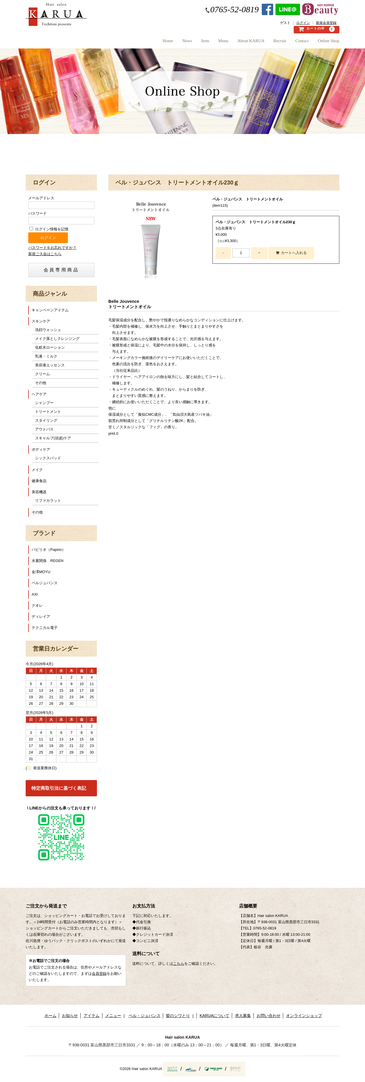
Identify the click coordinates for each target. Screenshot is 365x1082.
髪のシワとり (178, 1015)
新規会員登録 (326, 23)
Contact (297, 42)
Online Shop (328, 42)
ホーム (50, 1015)
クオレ (37, 605)
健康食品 (39, 481)
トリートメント (48, 411)
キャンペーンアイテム (50, 310)
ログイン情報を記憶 (48, 229)
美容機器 (39, 492)
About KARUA (235, 42)
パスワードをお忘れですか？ (52, 247)
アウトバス (44, 429)
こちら (178, 963)
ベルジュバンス (45, 583)
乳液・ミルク (46, 356)
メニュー (113, 1015)
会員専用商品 (61, 269)
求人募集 (243, 1015)
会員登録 (99, 973)
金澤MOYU (41, 572)
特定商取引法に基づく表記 (58, 788)
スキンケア (41, 321)
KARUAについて (214, 1015)
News (157, 42)
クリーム (42, 374)
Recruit (269, 42)
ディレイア (41, 616)
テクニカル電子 (45, 628)
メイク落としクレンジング (57, 338)
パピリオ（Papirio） (48, 549)
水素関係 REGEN (47, 561)
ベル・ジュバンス (145, 1015)
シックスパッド (48, 458)
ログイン (303, 23)
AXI (35, 594)
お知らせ (70, 1015)
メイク (37, 470)
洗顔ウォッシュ (48, 330)
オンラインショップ (304, 1015)
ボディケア (41, 449)
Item (180, 42)
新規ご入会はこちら (45, 254)
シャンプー (44, 403)
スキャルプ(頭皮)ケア (53, 438)
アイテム (92, 1015)
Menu (203, 42)
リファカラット (48, 500)
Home (132, 42)
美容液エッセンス (50, 365)
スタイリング (46, 420)
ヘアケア (39, 394)
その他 (40, 383)
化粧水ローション (50, 347)
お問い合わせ (269, 1015)
